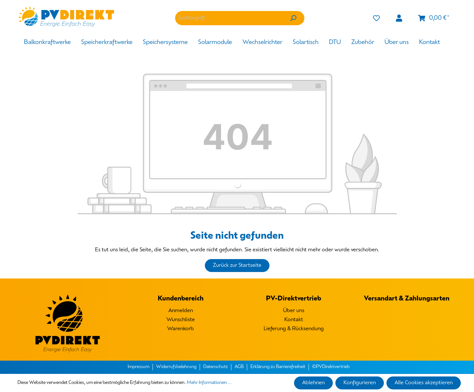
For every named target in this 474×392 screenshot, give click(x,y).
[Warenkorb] (433, 18)
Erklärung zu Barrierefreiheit (277, 367)
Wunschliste (180, 319)
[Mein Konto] (399, 18)
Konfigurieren (359, 383)
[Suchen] (293, 18)
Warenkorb (180, 329)
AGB (239, 367)
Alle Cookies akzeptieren (424, 383)
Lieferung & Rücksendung (294, 329)
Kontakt (293, 319)
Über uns (293, 310)
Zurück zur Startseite (237, 265)
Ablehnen (313, 383)
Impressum (138, 367)
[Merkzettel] (376, 18)
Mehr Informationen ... (209, 383)
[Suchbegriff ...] (228, 18)
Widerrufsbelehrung (176, 367)
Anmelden (180, 310)
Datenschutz (215, 367)
